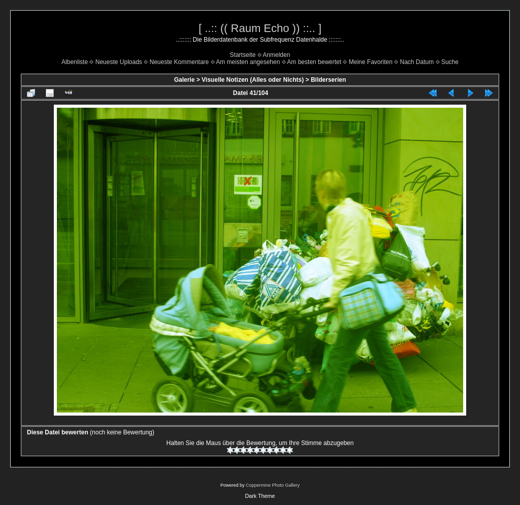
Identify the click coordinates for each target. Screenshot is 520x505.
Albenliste (74, 62)
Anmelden (276, 54)
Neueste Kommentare (179, 62)
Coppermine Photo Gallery (273, 485)
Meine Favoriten (371, 62)
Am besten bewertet (314, 62)
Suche (450, 62)
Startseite (243, 54)
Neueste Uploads (118, 62)
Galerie (184, 79)
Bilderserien (328, 79)
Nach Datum (417, 62)
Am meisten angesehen (248, 62)
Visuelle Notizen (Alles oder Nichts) (253, 79)
